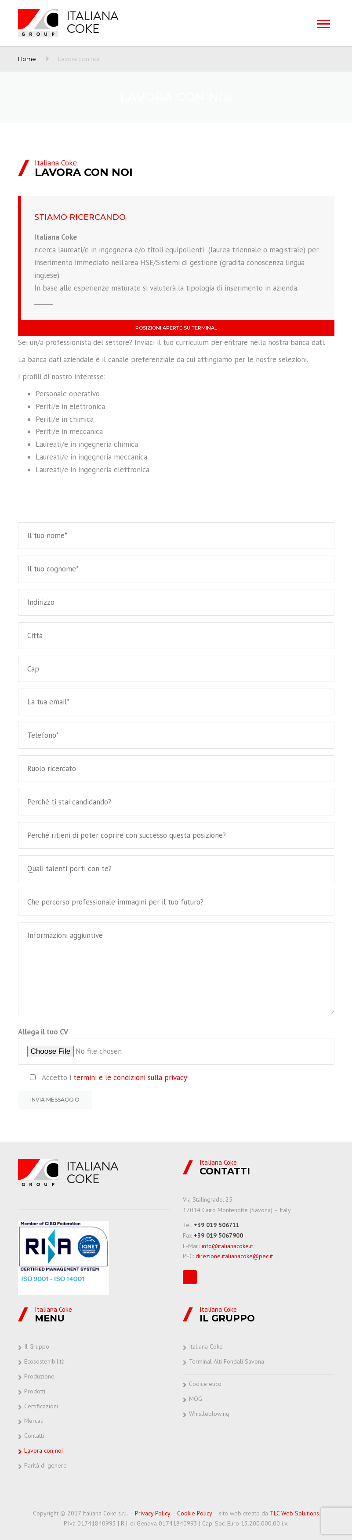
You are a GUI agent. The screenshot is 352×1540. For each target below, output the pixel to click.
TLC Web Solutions (294, 1513)
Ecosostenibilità (44, 1361)
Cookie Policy (194, 1513)
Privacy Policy (152, 1513)
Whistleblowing (209, 1414)
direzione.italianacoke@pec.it (234, 1256)
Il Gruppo (36, 1346)
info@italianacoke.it (227, 1246)
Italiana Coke (206, 1346)
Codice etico (205, 1384)
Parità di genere (45, 1465)
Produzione (39, 1376)
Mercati (34, 1421)
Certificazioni (41, 1406)
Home (27, 58)
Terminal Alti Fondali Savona (226, 1361)
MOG (195, 1399)
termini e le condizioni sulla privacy (130, 1077)
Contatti (34, 1435)
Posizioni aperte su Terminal (176, 328)
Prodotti (34, 1391)
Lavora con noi (43, 1450)
